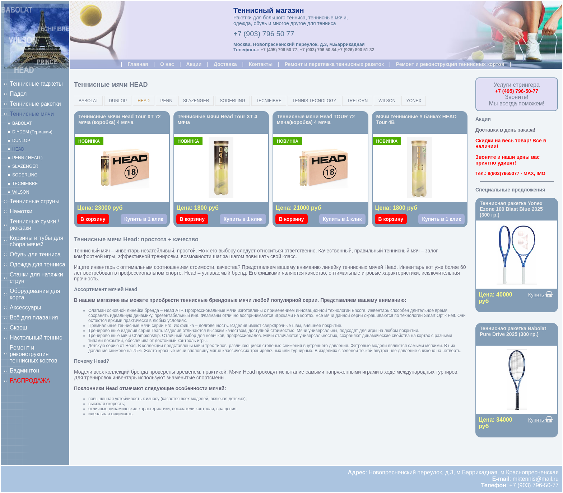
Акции (194, 64)
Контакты (261, 64)
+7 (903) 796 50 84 (318, 49)
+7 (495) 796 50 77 (279, 49)
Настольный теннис (36, 338)
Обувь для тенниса (35, 254)
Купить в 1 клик (143, 219)
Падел (18, 94)
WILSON (20, 192)
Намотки (21, 211)
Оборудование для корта (35, 294)
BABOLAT (22, 123)
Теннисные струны (34, 201)
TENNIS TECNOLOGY (314, 100)
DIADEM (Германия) (32, 131)
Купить (540, 294)
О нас (167, 64)
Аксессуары (25, 307)
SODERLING (25, 174)
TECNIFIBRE (25, 183)
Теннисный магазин (268, 10)
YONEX (413, 100)
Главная (137, 64)
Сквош (18, 327)
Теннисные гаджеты (36, 84)
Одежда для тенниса (37, 264)
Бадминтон (24, 371)
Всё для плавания (34, 317)
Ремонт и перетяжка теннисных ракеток (334, 64)
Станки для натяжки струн (36, 277)
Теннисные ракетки (35, 104)
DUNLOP (21, 140)
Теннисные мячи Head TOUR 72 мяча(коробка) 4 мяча (316, 119)
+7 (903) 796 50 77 (263, 34)
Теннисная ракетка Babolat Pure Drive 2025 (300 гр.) (513, 331)
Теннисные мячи (32, 114)
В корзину (93, 219)
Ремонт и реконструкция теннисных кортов (33, 354)
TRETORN (357, 100)
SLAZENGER (25, 166)
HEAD (18, 149)
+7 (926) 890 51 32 (356, 49)
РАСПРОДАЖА (30, 381)
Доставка (225, 64)
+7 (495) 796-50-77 (516, 91)
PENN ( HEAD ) (27, 157)
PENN (166, 100)
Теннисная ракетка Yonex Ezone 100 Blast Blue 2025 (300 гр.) (511, 209)
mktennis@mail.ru (536, 479)
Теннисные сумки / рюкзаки (34, 224)
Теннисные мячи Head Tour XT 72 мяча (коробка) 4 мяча (119, 119)
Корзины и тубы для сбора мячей (37, 241)
